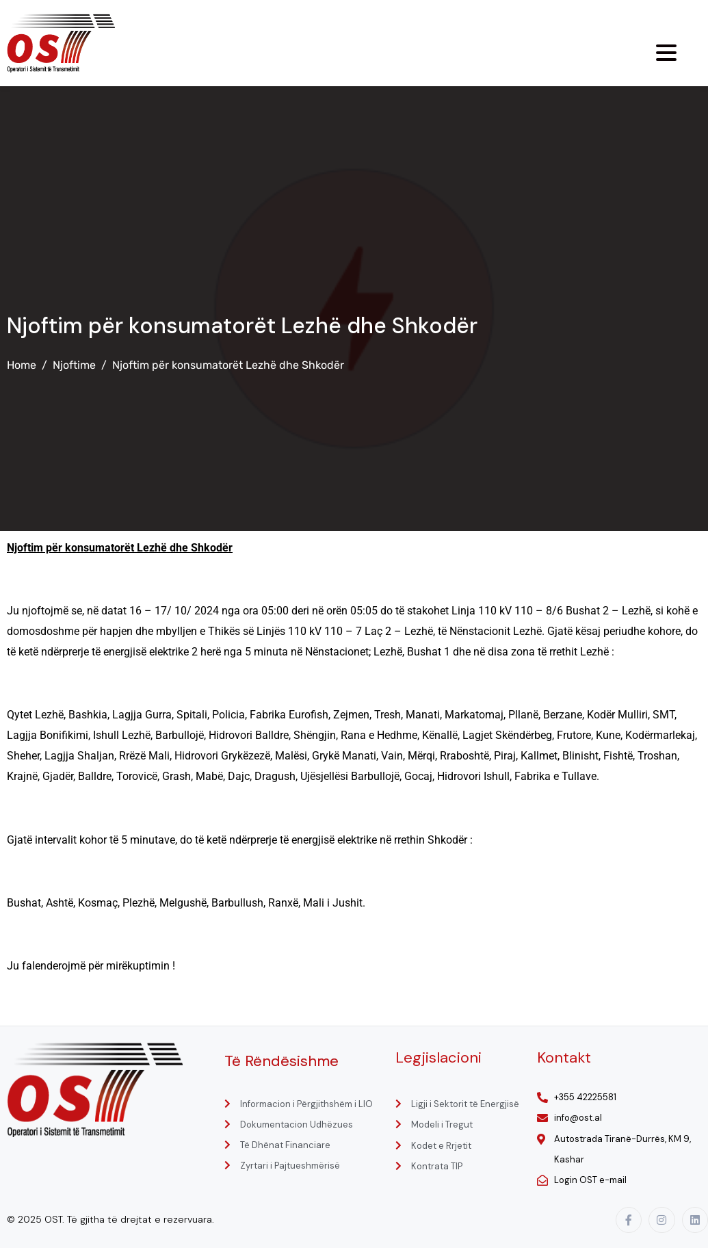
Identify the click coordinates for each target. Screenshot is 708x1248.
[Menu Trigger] (666, 53)
